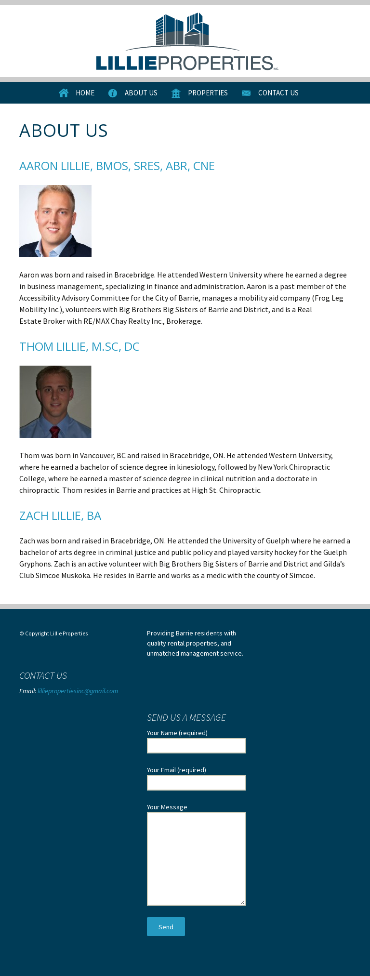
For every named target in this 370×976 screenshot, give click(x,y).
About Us (141, 92)
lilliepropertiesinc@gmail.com (78, 690)
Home (85, 92)
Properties (208, 92)
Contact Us (278, 92)
